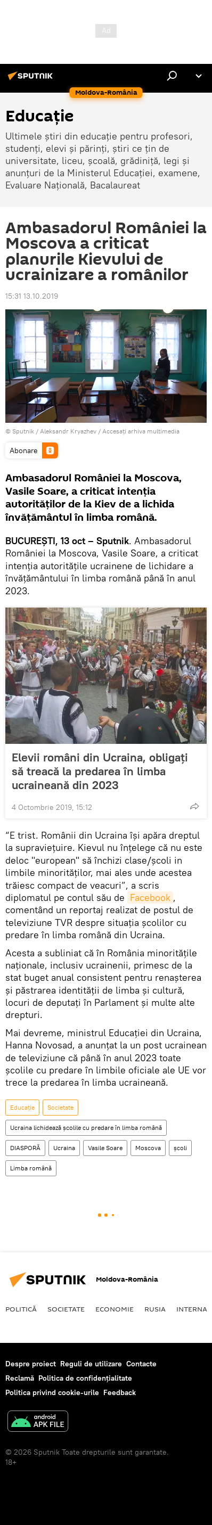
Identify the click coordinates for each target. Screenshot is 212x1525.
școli (180, 1148)
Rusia (155, 1309)
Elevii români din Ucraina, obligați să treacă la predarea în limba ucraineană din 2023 (100, 771)
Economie (114, 1309)
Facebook (150, 897)
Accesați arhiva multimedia (141, 431)
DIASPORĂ (25, 1148)
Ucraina (64, 1148)
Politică (21, 1309)
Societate (60, 1107)
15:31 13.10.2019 (31, 296)
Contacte (141, 1363)
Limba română (31, 1168)
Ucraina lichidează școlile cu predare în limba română (86, 1128)
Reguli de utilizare (91, 1363)
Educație (22, 1107)
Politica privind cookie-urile (52, 1392)
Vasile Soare (105, 1148)
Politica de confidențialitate (85, 1378)
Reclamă (19, 1378)
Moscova (148, 1148)
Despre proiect (30, 1363)
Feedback (119, 1392)
